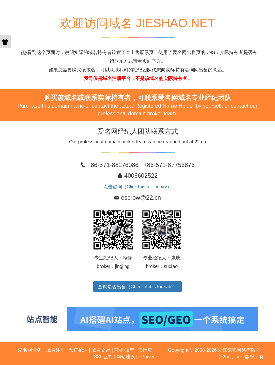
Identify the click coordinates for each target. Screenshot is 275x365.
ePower (146, 356)
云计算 (145, 350)
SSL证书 (103, 356)
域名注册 (55, 350)
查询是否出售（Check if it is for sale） (137, 286)
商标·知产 (124, 350)
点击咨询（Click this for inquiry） (137, 186)
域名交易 (100, 350)
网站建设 (125, 356)
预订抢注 (78, 350)
